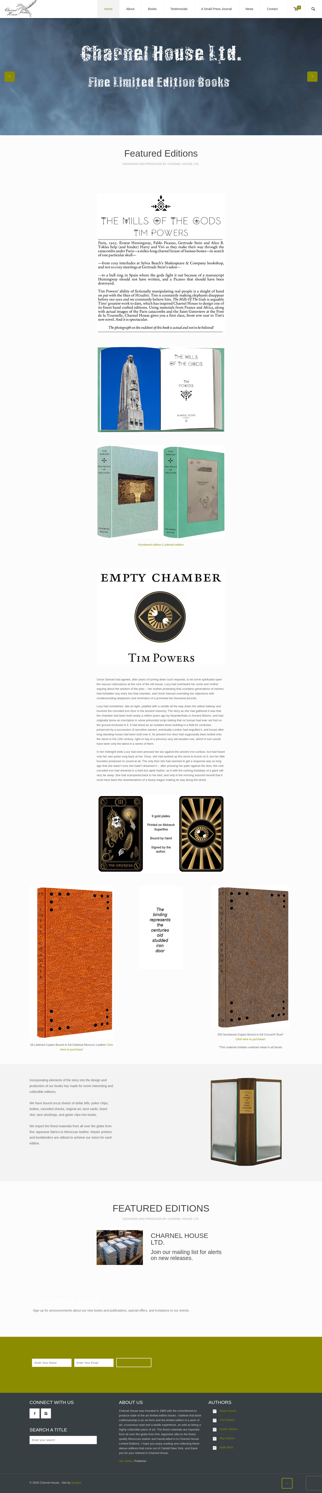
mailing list (185, 1252)
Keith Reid (226, 1447)
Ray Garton (227, 1438)
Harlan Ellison (228, 1429)
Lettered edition (174, 544)
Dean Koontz (228, 1410)
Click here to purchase (249, 1039)
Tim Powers (227, 1420)
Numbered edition (149, 544)
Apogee (76, 1482)
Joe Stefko (126, 1461)
